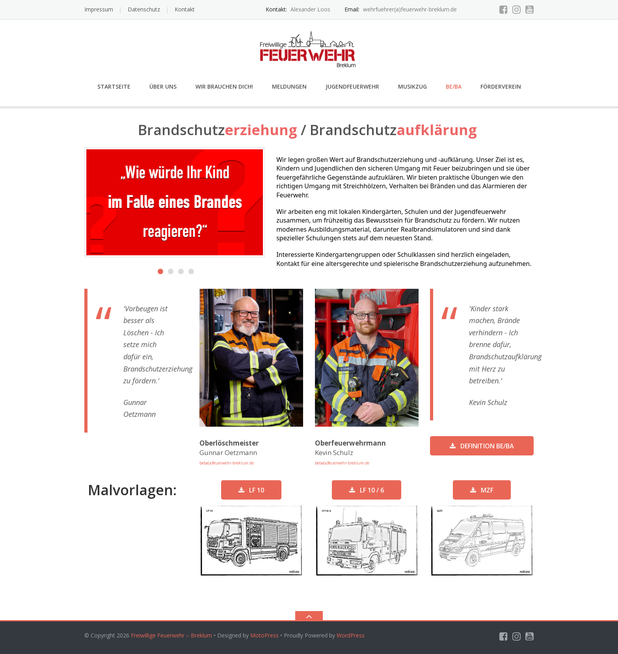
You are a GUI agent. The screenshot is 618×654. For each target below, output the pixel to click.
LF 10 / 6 (366, 490)
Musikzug (412, 86)
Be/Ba (454, 86)
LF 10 (251, 490)
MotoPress (264, 635)
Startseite (113, 86)
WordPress (351, 635)
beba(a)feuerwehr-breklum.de (226, 463)
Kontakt (185, 9)
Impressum (98, 9)
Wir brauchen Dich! (224, 86)
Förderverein (500, 86)
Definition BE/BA (482, 446)
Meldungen (289, 86)
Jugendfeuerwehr (352, 86)
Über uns (163, 86)
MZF (481, 490)
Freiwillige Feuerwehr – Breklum (171, 635)
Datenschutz (144, 9)
